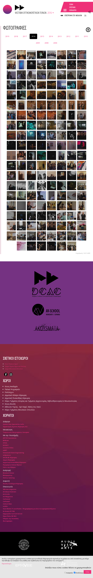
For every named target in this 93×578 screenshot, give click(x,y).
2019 (7, 36)
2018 (16, 36)
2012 (68, 36)
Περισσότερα (6, 564)
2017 (25, 36)
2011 (77, 36)
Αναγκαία (69, 573)
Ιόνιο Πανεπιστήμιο (11, 364)
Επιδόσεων (79, 573)
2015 (42, 36)
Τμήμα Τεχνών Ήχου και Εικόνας (15, 366)
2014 (51, 36)
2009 (38, 43)
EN (85, 15)
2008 (46, 43)
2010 (86, 36)
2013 (60, 36)
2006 (55, 43)
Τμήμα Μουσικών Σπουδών (14, 369)
